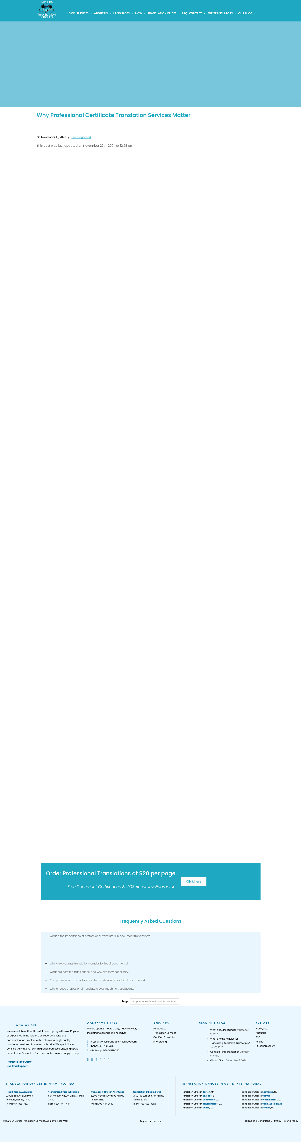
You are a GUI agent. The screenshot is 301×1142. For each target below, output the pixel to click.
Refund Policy (290, 1120)
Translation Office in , (261, 1103)
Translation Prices (164, 13)
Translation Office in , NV (259, 1091)
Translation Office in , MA (197, 1091)
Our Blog (247, 13)
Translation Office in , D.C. (261, 1099)
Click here (193, 881)
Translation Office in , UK (257, 1107)
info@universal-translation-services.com (112, 1041)
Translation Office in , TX (197, 1107)
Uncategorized (81, 137)
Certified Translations (165, 1037)
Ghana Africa (217, 1060)
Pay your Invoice (150, 1121)
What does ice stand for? (224, 1030)
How (140, 13)
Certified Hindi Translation (225, 1051)
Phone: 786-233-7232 (100, 1046)
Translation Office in (255, 1095)
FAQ (184, 13)
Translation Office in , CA (200, 1099)
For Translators (221, 13)
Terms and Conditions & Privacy (263, 1120)
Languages (123, 13)
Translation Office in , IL (197, 1095)
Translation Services (164, 1033)
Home (71, 13)
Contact (197, 13)
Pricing (259, 1041)
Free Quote (262, 1028)
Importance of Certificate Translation (154, 1001)
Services (84, 13)
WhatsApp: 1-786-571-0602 (104, 1050)
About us (103, 13)
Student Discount (265, 1046)
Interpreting (160, 1041)
